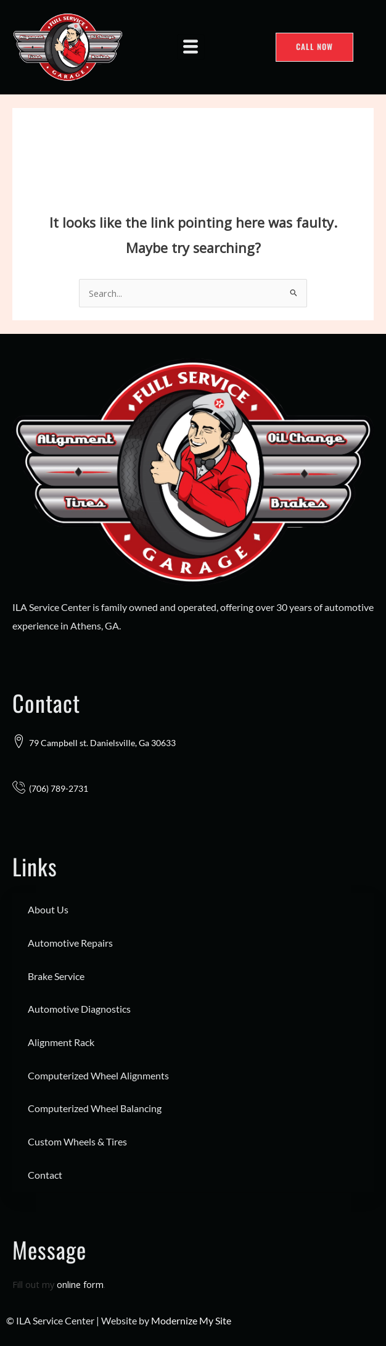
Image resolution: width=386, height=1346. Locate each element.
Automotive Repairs (70, 943)
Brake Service (56, 976)
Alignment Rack (61, 1042)
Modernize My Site (191, 1320)
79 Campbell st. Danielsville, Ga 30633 (102, 742)
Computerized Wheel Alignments (98, 1075)
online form (80, 1284)
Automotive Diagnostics (79, 1009)
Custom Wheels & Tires (77, 1141)
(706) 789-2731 (58, 788)
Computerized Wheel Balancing (95, 1108)
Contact (45, 1175)
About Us (48, 909)
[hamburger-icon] (191, 47)
